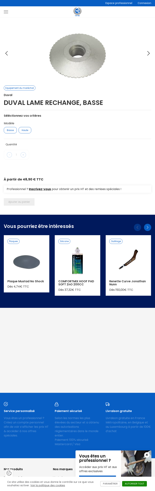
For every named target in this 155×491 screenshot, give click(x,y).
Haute (25, 130)
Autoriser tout (136, 483)
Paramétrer (111, 483)
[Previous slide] (6, 53)
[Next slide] (148, 53)
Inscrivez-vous (40, 189)
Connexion (144, 3)
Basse (10, 130)
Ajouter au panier (19, 202)
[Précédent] (137, 227)
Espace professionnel (119, 3)
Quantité (11, 144)
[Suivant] (147, 227)
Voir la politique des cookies (47, 485)
